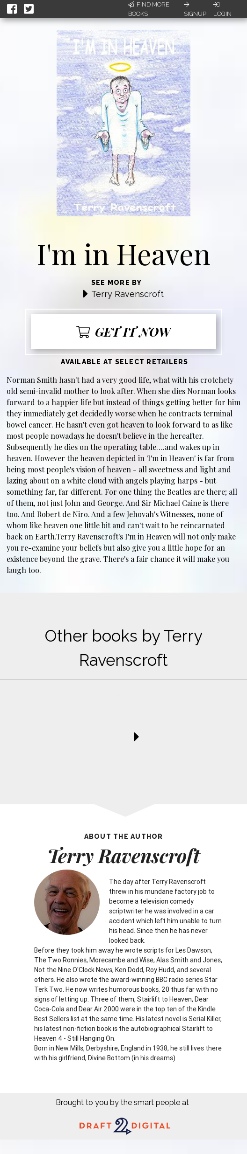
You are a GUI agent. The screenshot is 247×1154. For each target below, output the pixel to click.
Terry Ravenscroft (127, 294)
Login (222, 9)
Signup (195, 9)
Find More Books (148, 9)
